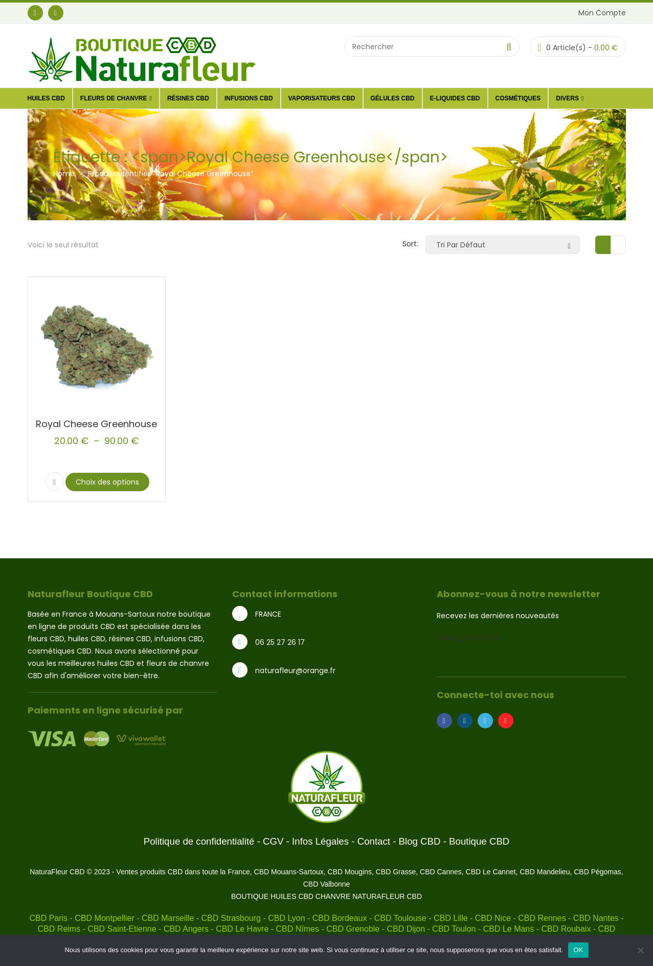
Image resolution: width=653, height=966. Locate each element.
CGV (273, 841)
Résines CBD (188, 98)
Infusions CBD (248, 98)
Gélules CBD (393, 98)
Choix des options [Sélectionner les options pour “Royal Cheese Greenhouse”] (107, 482)
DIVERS (569, 98)
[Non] (640, 950)
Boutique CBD (479, 841)
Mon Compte (602, 13)
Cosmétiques (518, 98)
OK (578, 950)
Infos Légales (320, 841)
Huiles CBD (46, 98)
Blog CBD (420, 841)
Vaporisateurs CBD (321, 98)
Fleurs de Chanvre (116, 98)
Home (64, 174)
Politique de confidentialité (199, 841)
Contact (373, 841)
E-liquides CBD (455, 98)
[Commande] (502, 245)
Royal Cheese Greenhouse (96, 423)
